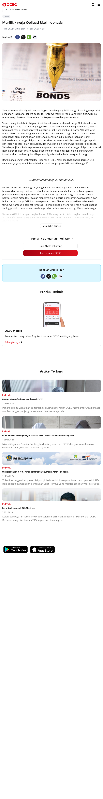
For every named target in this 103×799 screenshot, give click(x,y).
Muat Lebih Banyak (52, 226)
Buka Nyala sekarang (50, 246)
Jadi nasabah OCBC (50, 253)
